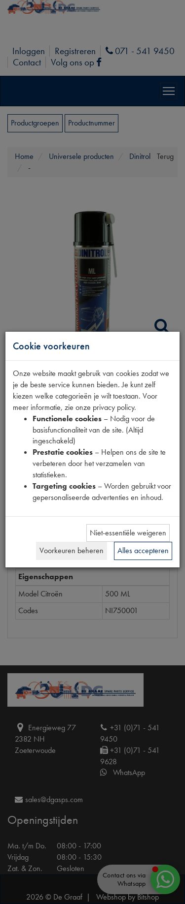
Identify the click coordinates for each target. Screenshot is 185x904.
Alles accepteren (143, 550)
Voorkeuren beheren (71, 550)
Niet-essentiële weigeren (128, 533)
